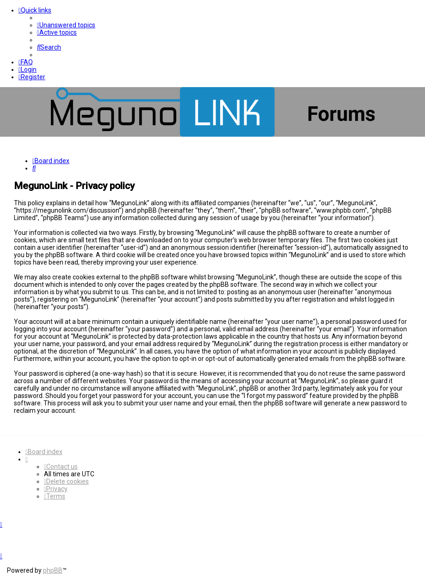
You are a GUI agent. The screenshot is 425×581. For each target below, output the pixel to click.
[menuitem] (66, 25)
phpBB (52, 570)
